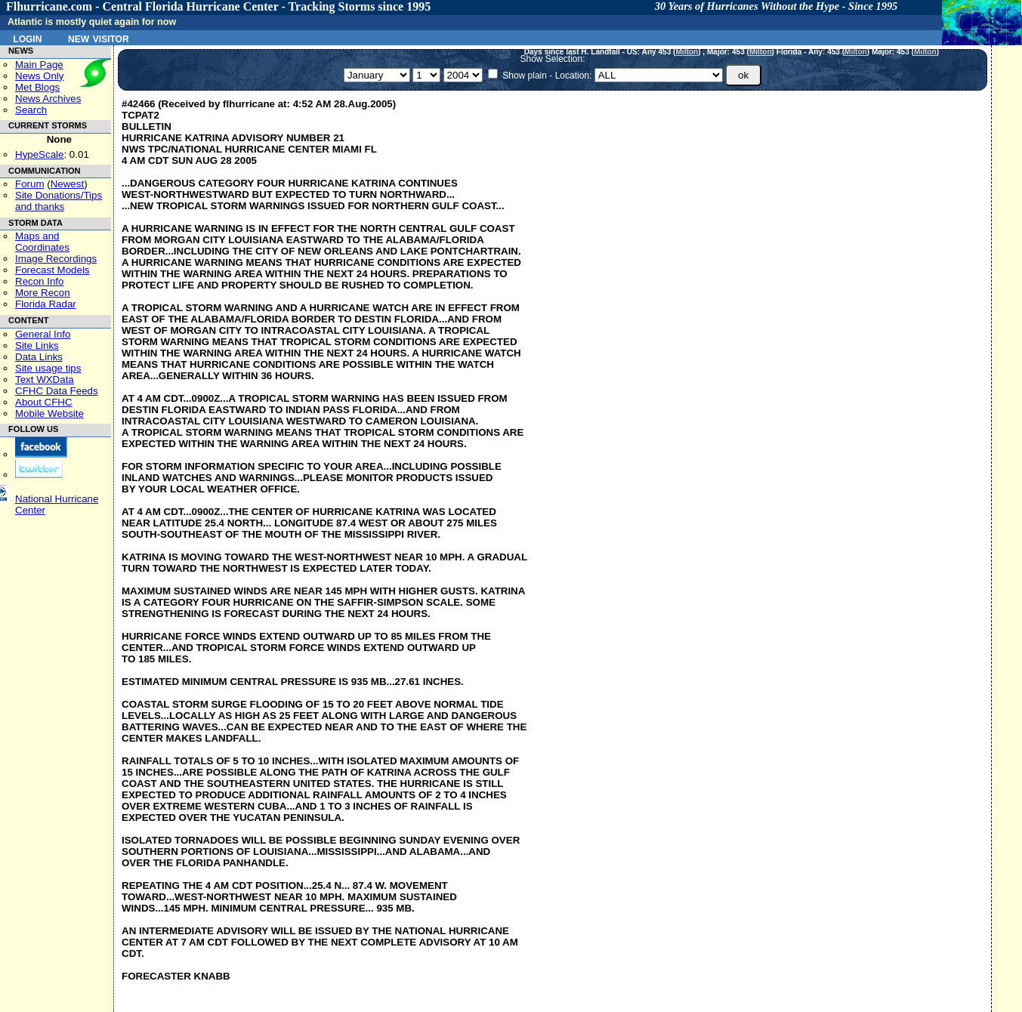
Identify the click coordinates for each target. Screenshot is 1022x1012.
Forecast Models (52, 270)
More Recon (42, 292)
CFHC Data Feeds (56, 390)
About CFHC (44, 402)
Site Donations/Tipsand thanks (58, 201)
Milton (686, 52)
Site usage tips (48, 368)
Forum (30, 184)
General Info (42, 334)
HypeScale (39, 154)
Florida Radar (45, 304)
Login (27, 37)
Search (31, 110)
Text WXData (44, 379)
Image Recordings (56, 258)
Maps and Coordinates (42, 241)
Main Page (39, 64)
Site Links (37, 345)
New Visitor (98, 37)
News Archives (48, 98)
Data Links (39, 357)
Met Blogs (37, 87)
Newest (67, 184)
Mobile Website (49, 413)
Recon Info (39, 281)
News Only (39, 76)
